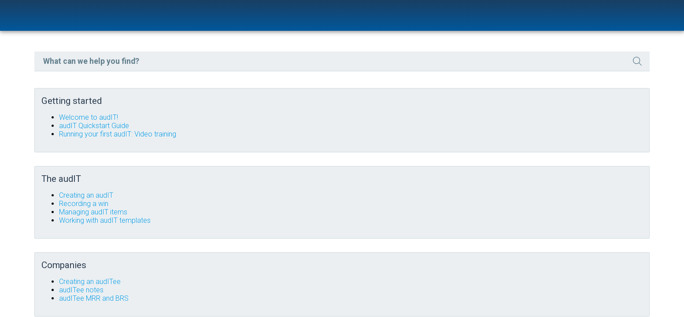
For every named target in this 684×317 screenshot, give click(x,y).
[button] (580, 69)
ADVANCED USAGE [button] (69, 140)
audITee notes (273, 285)
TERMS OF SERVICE (39, 160)
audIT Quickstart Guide (286, 132)
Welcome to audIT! (281, 123)
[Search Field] (410, 69)
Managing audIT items (285, 212)
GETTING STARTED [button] (69, 57)
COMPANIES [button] (69, 119)
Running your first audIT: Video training (310, 140)
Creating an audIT (278, 196)
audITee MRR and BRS (286, 293)
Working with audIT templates (297, 221)
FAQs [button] (69, 78)
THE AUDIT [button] (69, 98)
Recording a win (276, 204)
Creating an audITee (282, 277)
